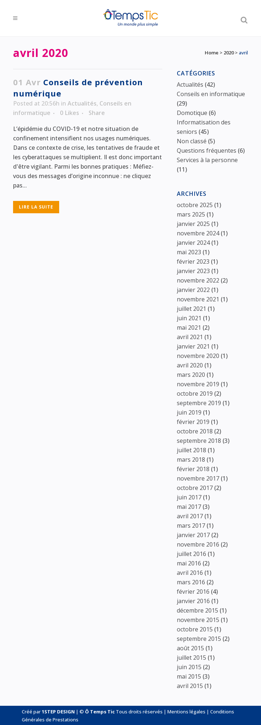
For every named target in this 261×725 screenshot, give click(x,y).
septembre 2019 (199, 403)
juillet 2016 (191, 554)
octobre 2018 (195, 431)
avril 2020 (190, 365)
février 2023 (193, 261)
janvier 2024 (193, 243)
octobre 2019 (195, 393)
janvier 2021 (193, 346)
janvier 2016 (193, 601)
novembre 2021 (198, 299)
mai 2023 (189, 252)
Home (212, 52)
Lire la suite (36, 207)
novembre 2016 (198, 544)
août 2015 (190, 648)
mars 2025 (191, 214)
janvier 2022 (193, 290)
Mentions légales (186, 711)
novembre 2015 (198, 620)
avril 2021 (190, 337)
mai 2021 (189, 327)
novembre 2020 (198, 356)
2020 (229, 52)
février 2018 (193, 469)
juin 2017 (189, 497)
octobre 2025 (195, 205)
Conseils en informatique (211, 94)
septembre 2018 (199, 441)
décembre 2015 (197, 610)
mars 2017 (191, 526)
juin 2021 (189, 318)
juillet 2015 (191, 658)
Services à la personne (207, 160)
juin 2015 (189, 667)
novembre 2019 (198, 384)
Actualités (82, 103)
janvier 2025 (193, 224)
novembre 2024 (198, 233)
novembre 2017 (198, 478)
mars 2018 (191, 460)
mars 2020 (191, 375)
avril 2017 (190, 516)
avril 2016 (190, 573)
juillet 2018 (191, 450)
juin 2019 (189, 412)
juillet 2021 (191, 309)
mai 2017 (189, 507)
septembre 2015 (199, 639)
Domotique (192, 113)
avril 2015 (190, 686)
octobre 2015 (195, 629)
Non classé (192, 141)
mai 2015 (189, 676)
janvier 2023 (193, 271)
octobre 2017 (195, 488)
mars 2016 (191, 582)
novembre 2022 (198, 280)
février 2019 (193, 422)
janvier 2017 (193, 535)
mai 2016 (189, 563)
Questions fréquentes (206, 151)
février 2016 (193, 592)
